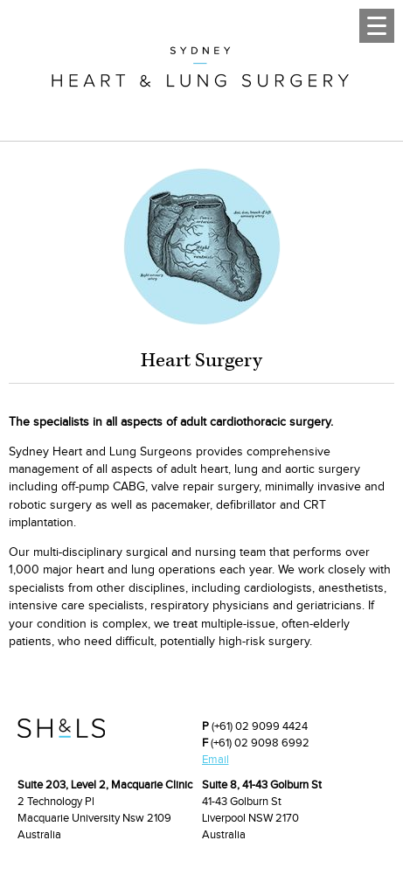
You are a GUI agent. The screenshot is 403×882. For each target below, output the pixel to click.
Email (215, 760)
